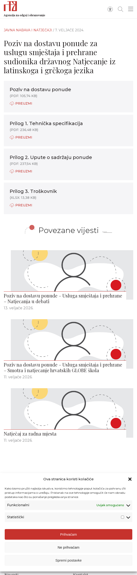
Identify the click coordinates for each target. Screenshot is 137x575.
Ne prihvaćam (69, 547)
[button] (130, 479)
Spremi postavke (68, 560)
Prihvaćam (68, 534)
